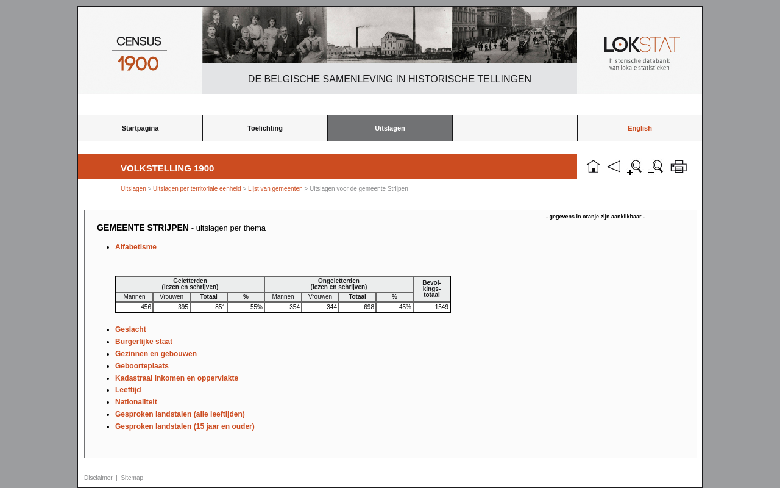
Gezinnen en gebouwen (156, 354)
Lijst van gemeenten (275, 188)
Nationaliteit (136, 402)
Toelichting (265, 128)
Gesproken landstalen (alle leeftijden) (180, 414)
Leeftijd (128, 390)
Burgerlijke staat (143, 341)
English (640, 128)
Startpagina (140, 128)
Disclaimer (98, 478)
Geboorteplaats (142, 366)
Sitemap (132, 478)
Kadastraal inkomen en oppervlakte (176, 378)
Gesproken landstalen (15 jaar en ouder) (185, 426)
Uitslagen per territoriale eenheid (198, 188)
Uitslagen (390, 128)
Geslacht (130, 329)
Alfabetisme (136, 247)
